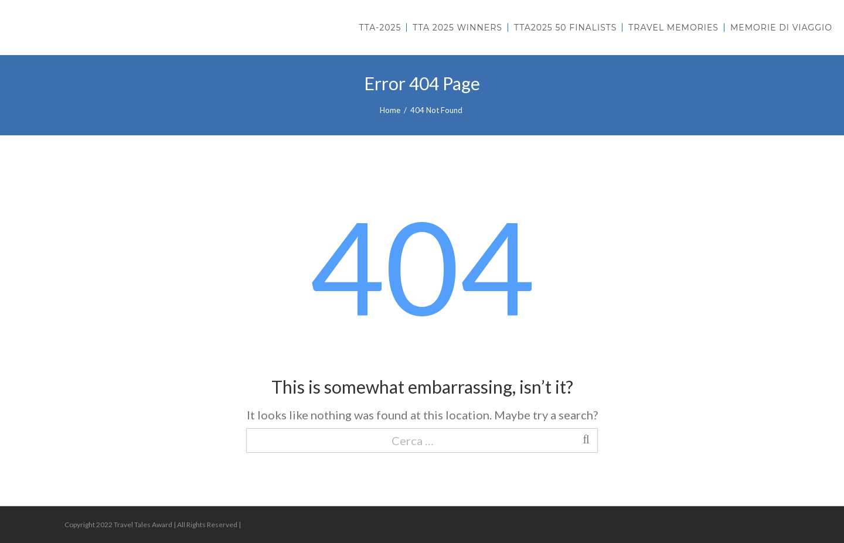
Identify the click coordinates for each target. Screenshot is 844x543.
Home (390, 110)
